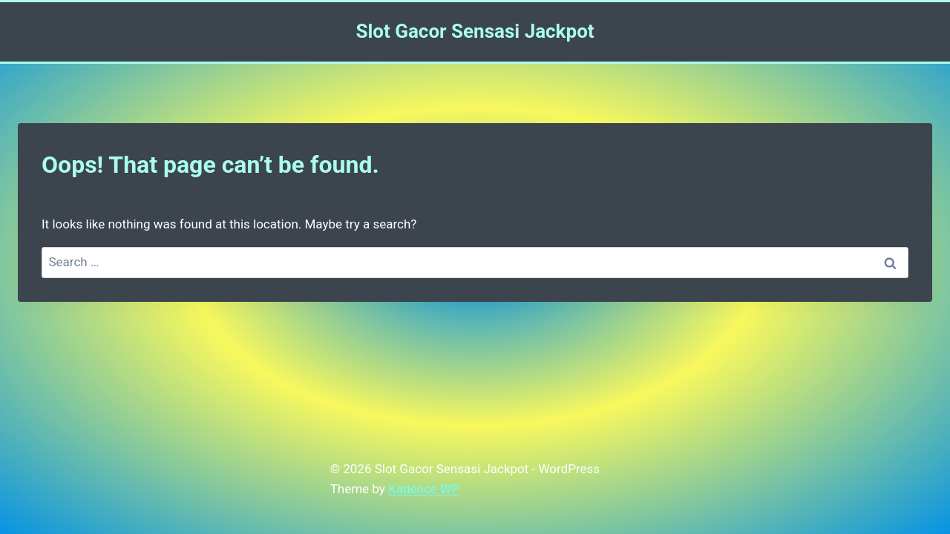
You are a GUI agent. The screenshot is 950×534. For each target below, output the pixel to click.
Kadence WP (423, 488)
